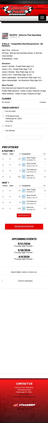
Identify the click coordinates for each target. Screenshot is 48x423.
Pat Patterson (33, 170)
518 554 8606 (8, 111)
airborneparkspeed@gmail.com (24, 397)
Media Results (24, 215)
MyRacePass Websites (24, 405)
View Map (9, 121)
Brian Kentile (32, 164)
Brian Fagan (32, 158)
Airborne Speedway (25, 281)
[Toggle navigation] (42, 17)
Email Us (7, 126)
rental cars (33, 272)
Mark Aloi (31, 176)
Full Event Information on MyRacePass (24, 137)
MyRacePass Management (24, 409)
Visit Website (8, 131)
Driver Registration (24, 227)
